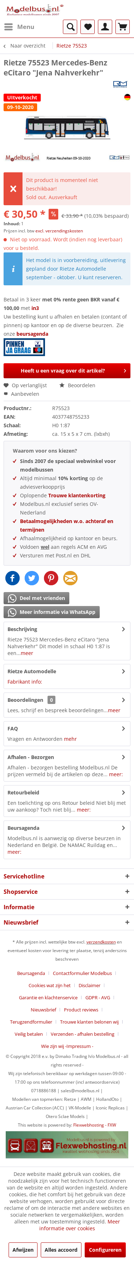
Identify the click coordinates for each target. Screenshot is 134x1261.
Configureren (105, 1249)
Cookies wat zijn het (50, 985)
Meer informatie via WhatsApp (51, 612)
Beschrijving (22, 629)
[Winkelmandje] (122, 27)
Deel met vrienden (36, 598)
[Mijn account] (105, 27)
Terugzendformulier (31, 1022)
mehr (70, 738)
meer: (116, 774)
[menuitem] (19, 27)
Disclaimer (89, 985)
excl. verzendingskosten (59, 231)
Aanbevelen (21, 393)
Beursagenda (23, 827)
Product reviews (81, 1009)
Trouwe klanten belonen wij (89, 1022)
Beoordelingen (25, 699)
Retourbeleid (23, 792)
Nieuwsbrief (43, 1009)
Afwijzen (23, 1249)
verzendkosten (101, 942)
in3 (35, 308)
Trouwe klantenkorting (76, 495)
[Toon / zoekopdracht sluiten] (70, 27)
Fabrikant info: (25, 681)
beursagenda (33, 333)
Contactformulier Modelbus (82, 973)
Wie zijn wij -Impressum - (67, 1046)
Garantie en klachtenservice (48, 997)
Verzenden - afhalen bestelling (82, 1034)
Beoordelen (77, 385)
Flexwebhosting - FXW (94, 1125)
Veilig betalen (29, 1034)
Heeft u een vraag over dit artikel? (73, 369)
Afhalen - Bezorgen (31, 757)
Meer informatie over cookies (79, 1225)
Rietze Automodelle (32, 671)
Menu (19, 26)
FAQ (13, 728)
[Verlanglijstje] (87, 27)
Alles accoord (61, 1249)
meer (27, 653)
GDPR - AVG (97, 997)
